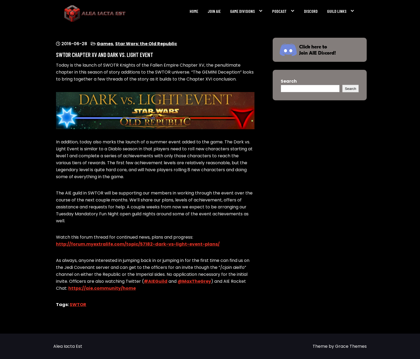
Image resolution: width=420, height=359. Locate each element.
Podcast (279, 11)
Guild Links (336, 11)
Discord (311, 11)
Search (289, 81)
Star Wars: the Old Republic (146, 44)
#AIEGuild (155, 281)
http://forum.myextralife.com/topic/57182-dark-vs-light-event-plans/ (138, 244)
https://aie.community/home (102, 288)
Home (194, 11)
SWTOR (78, 304)
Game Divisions (242, 11)
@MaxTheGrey (194, 281)
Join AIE (214, 11)
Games (105, 44)
